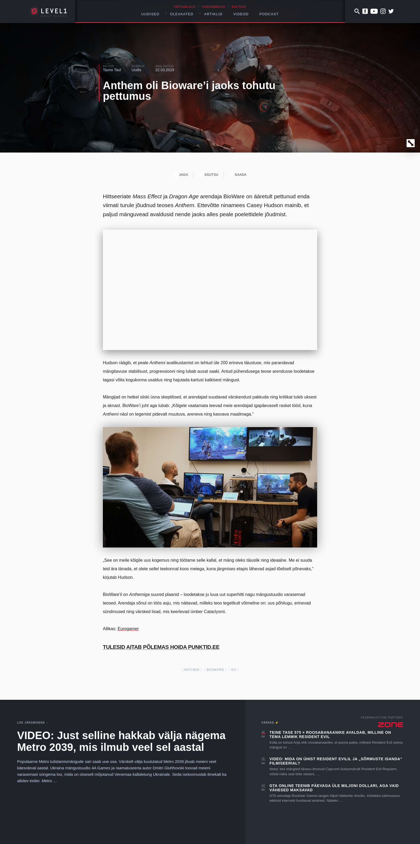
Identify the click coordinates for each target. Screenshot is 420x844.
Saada (238, 174)
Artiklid (213, 14)
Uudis (136, 70)
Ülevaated (181, 14)
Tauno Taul (112, 70)
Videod (241, 14)
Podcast (269, 14)
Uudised (150, 14)
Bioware (215, 670)
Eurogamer (128, 628)
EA (233, 670)
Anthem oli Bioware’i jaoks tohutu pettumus (189, 90)
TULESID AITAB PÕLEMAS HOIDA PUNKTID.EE (161, 647)
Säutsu (208, 174)
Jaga (181, 174)
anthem (191, 670)
